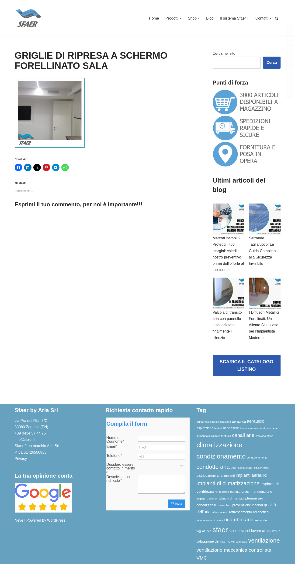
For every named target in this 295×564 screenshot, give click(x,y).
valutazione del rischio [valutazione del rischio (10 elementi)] (213, 541)
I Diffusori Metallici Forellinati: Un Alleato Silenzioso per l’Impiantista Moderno (264, 325)
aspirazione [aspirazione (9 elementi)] (205, 428)
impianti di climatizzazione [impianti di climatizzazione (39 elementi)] (228, 483)
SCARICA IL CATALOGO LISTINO (246, 365)
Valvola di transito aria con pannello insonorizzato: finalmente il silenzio (227, 325)
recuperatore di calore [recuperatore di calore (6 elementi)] (210, 520)
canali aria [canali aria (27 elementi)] (243, 435)
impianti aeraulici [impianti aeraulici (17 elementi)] (251, 475)
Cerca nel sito (224, 53)
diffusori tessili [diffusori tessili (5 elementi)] (261, 467)
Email (111, 446)
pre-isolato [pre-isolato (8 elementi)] (224, 505)
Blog (210, 18)
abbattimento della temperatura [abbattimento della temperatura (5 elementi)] (214, 421)
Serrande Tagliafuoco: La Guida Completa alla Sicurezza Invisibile (262, 250)
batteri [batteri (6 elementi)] (218, 428)
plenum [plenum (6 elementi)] (214, 498)
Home (154, 18)
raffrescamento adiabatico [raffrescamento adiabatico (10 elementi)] (249, 512)
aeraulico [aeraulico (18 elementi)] (255, 421)
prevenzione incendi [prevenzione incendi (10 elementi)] (247, 505)
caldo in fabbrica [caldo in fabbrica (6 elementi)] (221, 435)
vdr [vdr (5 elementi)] (233, 541)
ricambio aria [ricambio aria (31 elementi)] (238, 520)
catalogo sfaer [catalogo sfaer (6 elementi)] (264, 435)
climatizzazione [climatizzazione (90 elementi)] (220, 445)
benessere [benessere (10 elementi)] (231, 428)
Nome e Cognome (115, 439)
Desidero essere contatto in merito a (120, 468)
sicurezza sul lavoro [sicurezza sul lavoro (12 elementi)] (245, 531)
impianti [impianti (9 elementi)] (229, 475)
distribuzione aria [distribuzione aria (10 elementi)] (209, 475)
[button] (180, 18)
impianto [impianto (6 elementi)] (224, 491)
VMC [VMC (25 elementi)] (202, 558)
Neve (19, 520)
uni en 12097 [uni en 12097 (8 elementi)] (271, 531)
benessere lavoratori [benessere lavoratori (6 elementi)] (252, 428)
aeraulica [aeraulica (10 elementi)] (239, 421)
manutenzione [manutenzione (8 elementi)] (240, 491)
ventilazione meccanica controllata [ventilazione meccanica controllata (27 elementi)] (234, 550)
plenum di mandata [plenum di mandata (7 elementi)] (231, 498)
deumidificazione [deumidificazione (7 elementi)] (242, 467)
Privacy (21, 459)
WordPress (56, 520)
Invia (176, 504)
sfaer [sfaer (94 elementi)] (220, 529)
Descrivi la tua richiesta (118, 478)
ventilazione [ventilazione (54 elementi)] (264, 540)
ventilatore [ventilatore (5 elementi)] (241, 541)
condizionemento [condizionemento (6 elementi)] (257, 457)
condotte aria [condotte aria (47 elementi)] (213, 467)
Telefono (114, 456)
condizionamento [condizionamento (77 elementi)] (221, 456)
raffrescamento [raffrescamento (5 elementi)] (220, 512)
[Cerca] (276, 18)
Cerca (272, 63)
